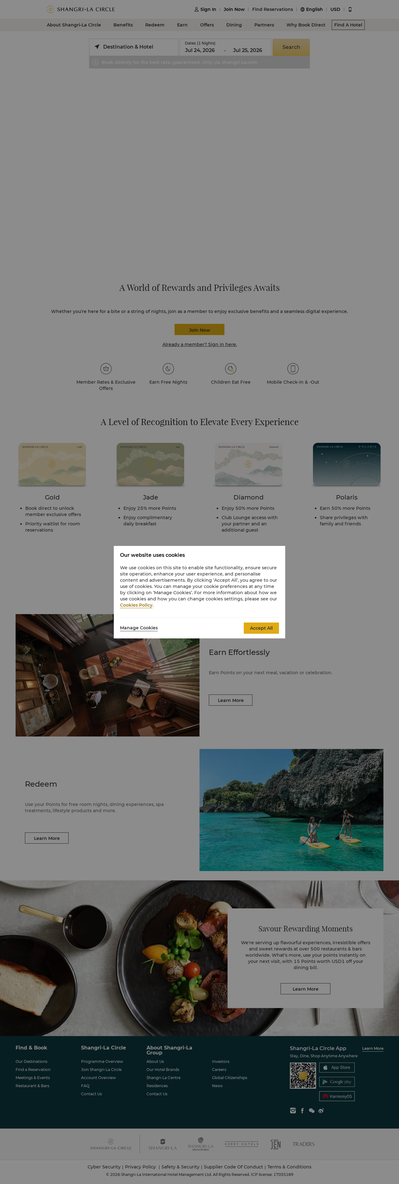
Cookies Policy (136, 605)
